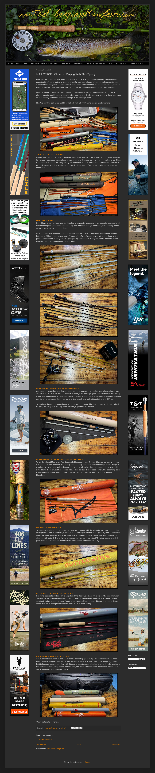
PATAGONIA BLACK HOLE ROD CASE (53, 656)
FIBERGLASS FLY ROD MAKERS (44, 63)
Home (79, 745)
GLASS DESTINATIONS (118, 63)
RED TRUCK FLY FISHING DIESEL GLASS (54, 593)
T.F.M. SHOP (65, 63)
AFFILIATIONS (137, 63)
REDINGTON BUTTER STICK (49, 528)
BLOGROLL (79, 63)
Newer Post (41, 745)
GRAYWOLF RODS (44, 220)
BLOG (10, 63)
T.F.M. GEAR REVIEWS (96, 63)
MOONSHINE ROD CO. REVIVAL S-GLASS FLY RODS (59, 459)
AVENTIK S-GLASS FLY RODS (49, 155)
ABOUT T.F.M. (21, 63)
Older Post (116, 745)
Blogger (87, 762)
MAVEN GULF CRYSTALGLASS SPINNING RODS (57, 388)
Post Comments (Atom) (55, 749)
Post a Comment (45, 740)
